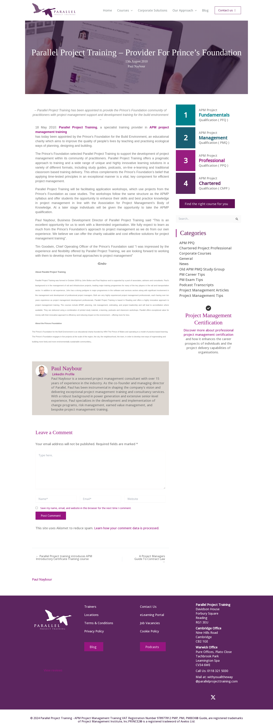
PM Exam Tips (191, 279)
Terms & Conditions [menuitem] (98, 623)
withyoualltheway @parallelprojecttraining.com (217, 679)
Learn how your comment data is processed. (126, 528)
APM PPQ (186, 242)
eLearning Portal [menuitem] (152, 615)
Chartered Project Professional (205, 248)
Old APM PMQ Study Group (202, 269)
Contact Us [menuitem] (148, 606)
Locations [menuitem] (91, 615)
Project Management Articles (204, 290)
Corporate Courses (195, 253)
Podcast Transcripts (196, 285)
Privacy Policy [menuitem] (94, 631)
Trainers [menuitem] (90, 606)
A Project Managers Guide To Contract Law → (149, 559)
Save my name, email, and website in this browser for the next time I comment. (85, 508)
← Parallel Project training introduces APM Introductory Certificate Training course (64, 557)
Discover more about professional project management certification (208, 332)
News (184, 263)
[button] (228, 10)
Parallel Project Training (78, 127)
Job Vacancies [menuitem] (150, 623)
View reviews (53, 670)
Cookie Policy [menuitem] (149, 631)
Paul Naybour (136, 66)
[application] (131, 10)
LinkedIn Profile (63, 374)
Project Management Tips (201, 295)
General (186, 258)
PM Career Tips (192, 274)
